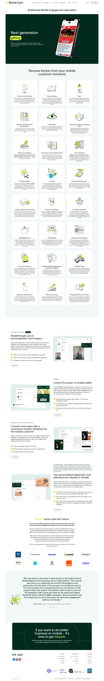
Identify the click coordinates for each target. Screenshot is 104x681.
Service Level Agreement (60, 678)
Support (90, 660)
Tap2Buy (63, 660)
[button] (37, 3)
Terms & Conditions (86, 678)
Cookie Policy (70, 678)
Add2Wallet (62, 658)
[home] (15, 2)
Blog (70, 2)
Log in (87, 2)
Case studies (75, 660)
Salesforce (47, 2)
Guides (76, 658)
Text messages (61, 656)
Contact (90, 663)
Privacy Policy (78, 678)
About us (75, 2)
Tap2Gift (63, 663)
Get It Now (94, 2)
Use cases (89, 658)
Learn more (15, 365)
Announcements (74, 656)
